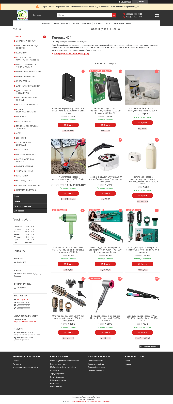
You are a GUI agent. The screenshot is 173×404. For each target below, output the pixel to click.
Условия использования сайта (25, 367)
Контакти (86, 23)
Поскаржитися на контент (81, 401)
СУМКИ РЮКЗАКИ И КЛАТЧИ (28, 185)
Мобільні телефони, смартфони (63, 367)
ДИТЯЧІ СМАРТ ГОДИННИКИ (28, 86)
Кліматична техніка (58, 380)
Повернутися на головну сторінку (71, 53)
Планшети (54, 370)
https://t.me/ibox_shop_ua (25, 322)
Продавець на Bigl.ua (86, 399)
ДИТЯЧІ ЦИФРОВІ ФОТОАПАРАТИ (23, 92)
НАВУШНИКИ (21, 53)
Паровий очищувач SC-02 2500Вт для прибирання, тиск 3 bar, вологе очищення (105, 179)
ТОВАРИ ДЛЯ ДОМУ (24, 171)
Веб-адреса (19, 211)
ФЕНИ (18, 133)
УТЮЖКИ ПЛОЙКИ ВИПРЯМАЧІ (23, 144)
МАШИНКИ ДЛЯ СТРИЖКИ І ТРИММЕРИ (27, 127)
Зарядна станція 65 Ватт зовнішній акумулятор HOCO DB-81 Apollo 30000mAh (105, 110)
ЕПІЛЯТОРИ (21, 138)
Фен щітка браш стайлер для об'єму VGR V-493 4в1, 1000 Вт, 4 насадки (142, 249)
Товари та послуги (61, 23)
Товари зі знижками (96, 370)
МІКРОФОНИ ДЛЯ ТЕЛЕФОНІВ (28, 72)
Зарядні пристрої (57, 374)
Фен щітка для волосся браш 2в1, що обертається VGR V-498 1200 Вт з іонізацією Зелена (105, 249)
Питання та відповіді (22, 206)
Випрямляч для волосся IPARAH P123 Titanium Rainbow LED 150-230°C (142, 318)
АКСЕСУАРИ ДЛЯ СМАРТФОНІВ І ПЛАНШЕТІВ (27, 59)
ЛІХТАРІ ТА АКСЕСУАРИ (26, 41)
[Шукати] (114, 15)
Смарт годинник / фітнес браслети (64, 361)
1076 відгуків (126, 2)
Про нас (76, 23)
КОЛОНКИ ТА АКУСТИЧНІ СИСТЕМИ (26, 99)
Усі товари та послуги (149, 346)
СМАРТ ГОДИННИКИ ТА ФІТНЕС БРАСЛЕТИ (26, 66)
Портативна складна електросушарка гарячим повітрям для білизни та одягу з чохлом (142, 180)
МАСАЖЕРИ (21, 117)
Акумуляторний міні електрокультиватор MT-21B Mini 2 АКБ (68, 179)
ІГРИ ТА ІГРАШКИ (23, 81)
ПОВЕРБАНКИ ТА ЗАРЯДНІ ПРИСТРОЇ (27, 47)
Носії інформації (57, 377)
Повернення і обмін (122, 23)
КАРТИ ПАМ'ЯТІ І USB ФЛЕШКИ (25, 160)
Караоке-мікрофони (58, 364)
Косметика (54, 384)
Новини (17, 201)
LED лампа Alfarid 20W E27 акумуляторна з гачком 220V (142, 109)
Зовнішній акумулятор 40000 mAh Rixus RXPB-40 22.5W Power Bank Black (68, 110)
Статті (16, 196)
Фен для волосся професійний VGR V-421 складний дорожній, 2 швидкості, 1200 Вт (68, 249)
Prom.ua (98, 397)
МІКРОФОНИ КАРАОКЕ (25, 76)
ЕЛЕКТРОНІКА (22, 150)
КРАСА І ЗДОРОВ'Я (24, 181)
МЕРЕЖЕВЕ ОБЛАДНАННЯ (27, 105)
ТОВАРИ (17, 37)
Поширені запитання (96, 367)
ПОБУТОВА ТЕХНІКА (24, 166)
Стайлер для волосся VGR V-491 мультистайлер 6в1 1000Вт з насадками (68, 318)
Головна (46, 23)
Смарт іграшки (56, 387)
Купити (70, 125)
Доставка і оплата (102, 23)
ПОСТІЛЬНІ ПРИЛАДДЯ (26, 154)
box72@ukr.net (23, 299)
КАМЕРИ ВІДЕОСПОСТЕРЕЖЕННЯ (26, 111)
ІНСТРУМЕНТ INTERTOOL (26, 190)
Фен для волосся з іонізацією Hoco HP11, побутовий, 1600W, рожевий (105, 318)
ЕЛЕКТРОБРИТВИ (23, 121)
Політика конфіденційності (101, 401)
